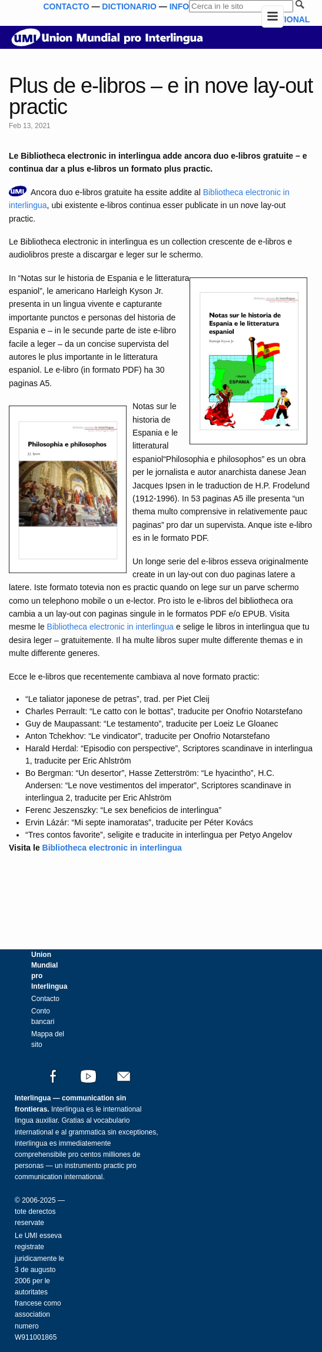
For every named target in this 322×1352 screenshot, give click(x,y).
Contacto (45, 999)
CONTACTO (66, 6)
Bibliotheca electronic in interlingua (110, 626)
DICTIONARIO (129, 6)
